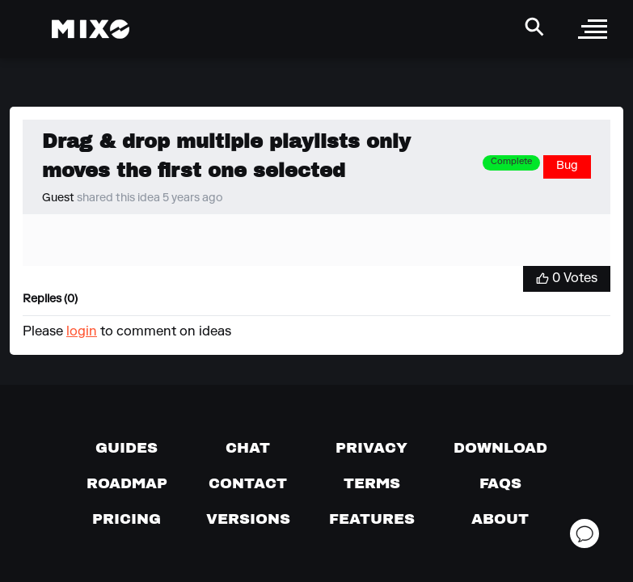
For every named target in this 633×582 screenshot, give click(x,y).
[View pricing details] (126, 519)
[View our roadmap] (127, 483)
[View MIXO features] (372, 519)
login (81, 332)
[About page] (500, 519)
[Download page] (500, 447)
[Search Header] (534, 26)
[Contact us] (248, 483)
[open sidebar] (593, 29)
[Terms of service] (372, 483)
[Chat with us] (248, 447)
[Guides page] (126, 447)
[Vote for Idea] (566, 279)
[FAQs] (500, 483)
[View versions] (248, 519)
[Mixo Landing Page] (90, 29)
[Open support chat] (584, 533)
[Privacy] (371, 447)
